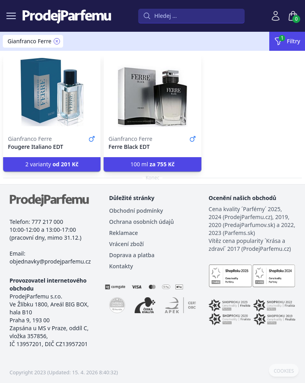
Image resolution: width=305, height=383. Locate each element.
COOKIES (284, 371)
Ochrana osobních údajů (141, 221)
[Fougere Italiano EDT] (51, 92)
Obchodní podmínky (136, 210)
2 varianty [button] (52, 164)
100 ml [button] (152, 164)
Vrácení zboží (126, 244)
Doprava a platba (131, 255)
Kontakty (121, 266)
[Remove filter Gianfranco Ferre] (57, 41)
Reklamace (123, 233)
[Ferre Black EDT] (152, 92)
